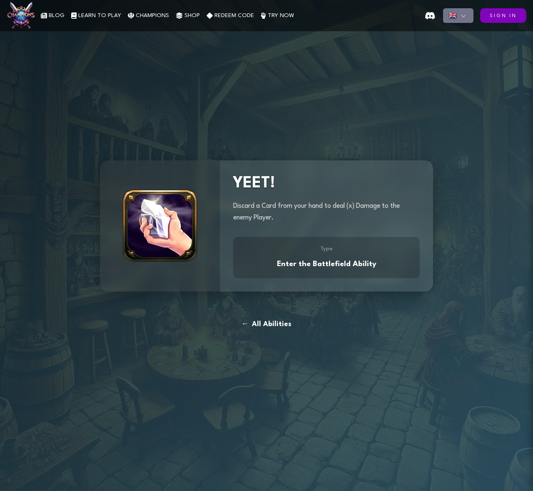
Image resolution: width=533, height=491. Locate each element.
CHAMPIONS (148, 15)
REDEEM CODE (230, 15)
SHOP (188, 15)
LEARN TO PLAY (96, 15)
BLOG (53, 15)
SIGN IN (503, 16)
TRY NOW (277, 15)
